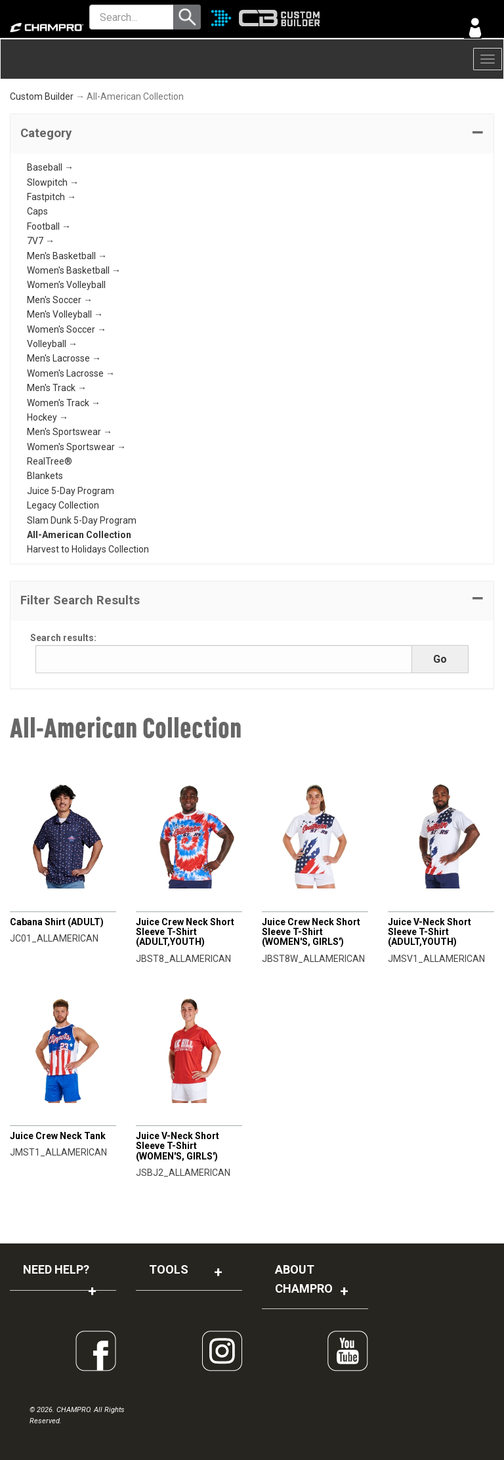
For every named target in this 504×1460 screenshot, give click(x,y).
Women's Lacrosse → (71, 373)
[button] (252, 134)
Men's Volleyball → (65, 314)
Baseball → (50, 167)
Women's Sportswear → (76, 447)
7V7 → (40, 241)
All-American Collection (79, 535)
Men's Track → (57, 388)
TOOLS (168, 1269)
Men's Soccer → (60, 300)
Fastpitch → (51, 197)
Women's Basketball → (74, 270)
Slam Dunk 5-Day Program (81, 520)
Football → (49, 226)
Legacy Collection (63, 505)
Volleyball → (52, 344)
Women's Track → (63, 403)
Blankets (45, 475)
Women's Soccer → (66, 329)
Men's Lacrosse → (64, 358)
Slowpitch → (53, 182)
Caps (37, 211)
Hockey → (47, 417)
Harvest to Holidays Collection (88, 549)
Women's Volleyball (66, 285)
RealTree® (49, 461)
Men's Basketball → (67, 256)
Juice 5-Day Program (70, 491)
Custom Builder (42, 96)
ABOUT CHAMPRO (304, 1278)
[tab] (252, 134)
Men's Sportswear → (69, 432)
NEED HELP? (56, 1269)
